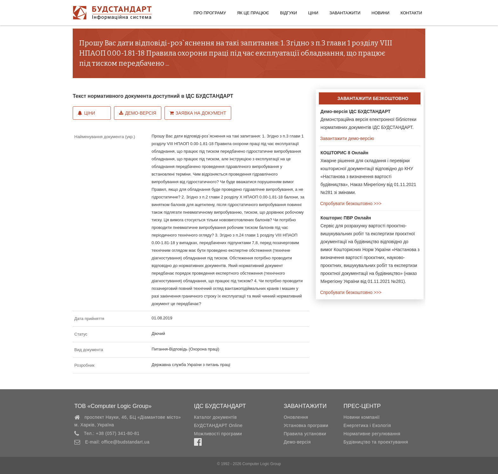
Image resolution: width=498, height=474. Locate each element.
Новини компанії (361, 417)
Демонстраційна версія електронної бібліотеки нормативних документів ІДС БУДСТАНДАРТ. (368, 119)
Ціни (313, 12)
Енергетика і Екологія (367, 425)
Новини (380, 12)
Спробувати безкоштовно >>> (350, 203)
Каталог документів (215, 417)
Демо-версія (137, 113)
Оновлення (296, 417)
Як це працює (253, 12)
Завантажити (344, 12)
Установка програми (306, 425)
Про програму (210, 12)
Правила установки (305, 433)
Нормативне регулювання (371, 433)
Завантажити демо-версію (346, 138)
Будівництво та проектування (375, 441)
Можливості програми (218, 433)
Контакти (411, 12)
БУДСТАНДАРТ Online (218, 425)
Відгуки (288, 12)
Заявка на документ (198, 113)
